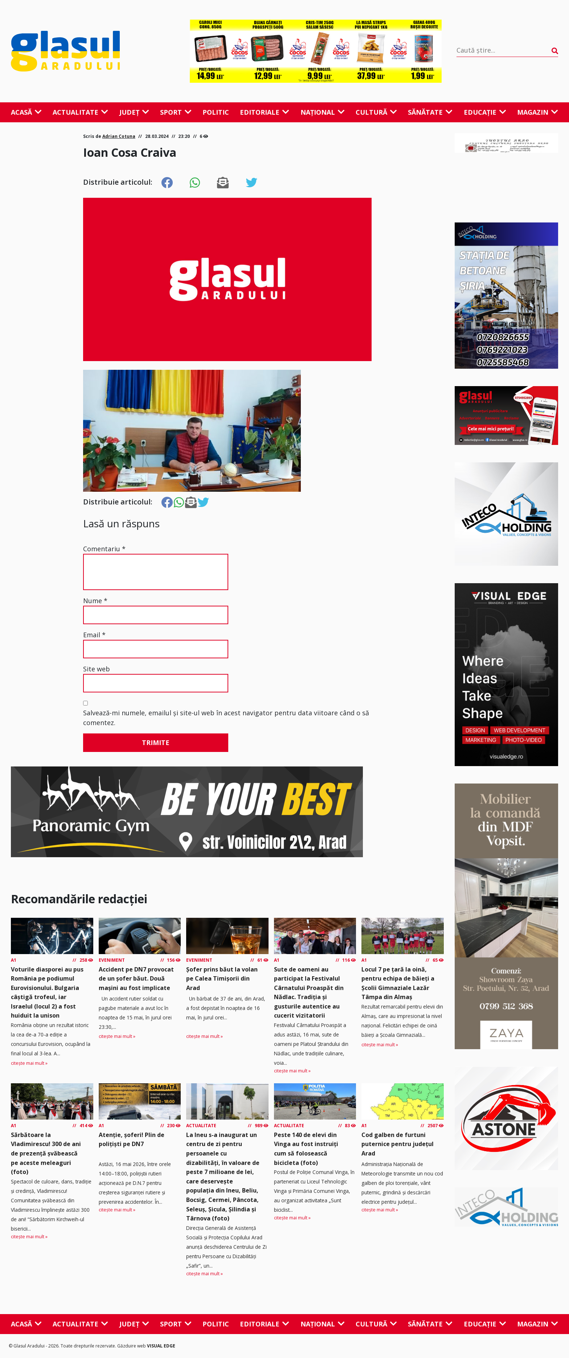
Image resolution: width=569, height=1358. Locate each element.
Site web (96, 668)
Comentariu (104, 548)
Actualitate (80, 112)
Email (94, 634)
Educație (485, 112)
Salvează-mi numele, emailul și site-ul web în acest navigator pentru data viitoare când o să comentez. (226, 717)
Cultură (376, 112)
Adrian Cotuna (118, 136)
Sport (176, 112)
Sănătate (430, 112)
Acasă (26, 112)
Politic (215, 112)
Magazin (537, 112)
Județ (134, 112)
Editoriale (264, 112)
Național (322, 112)
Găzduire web (132, 1346)
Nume (95, 600)
